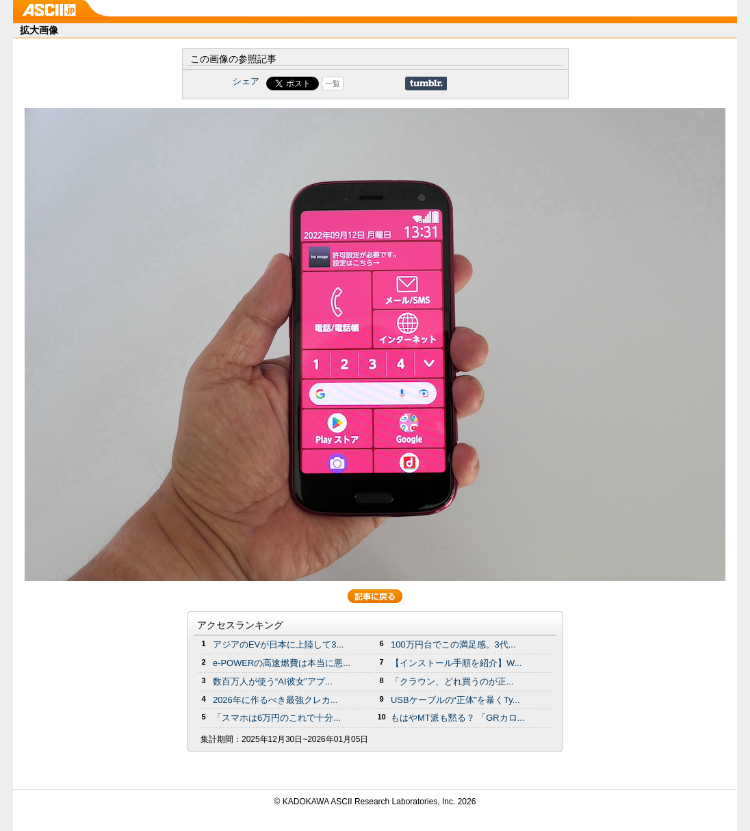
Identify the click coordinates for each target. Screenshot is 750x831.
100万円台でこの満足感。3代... (453, 644)
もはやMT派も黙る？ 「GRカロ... (457, 718)
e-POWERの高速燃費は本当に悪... (281, 663)
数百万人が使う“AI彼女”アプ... (273, 681)
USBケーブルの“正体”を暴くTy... (455, 700)
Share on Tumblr (426, 83)
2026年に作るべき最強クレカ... (275, 700)
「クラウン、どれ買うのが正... (452, 681)
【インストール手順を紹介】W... (456, 663)
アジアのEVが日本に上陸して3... (278, 644)
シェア (246, 81)
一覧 (332, 83)
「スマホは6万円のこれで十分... (277, 718)
